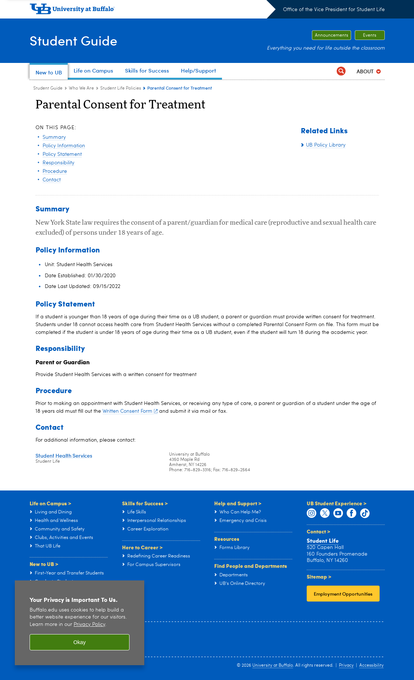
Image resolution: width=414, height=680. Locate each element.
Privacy (346, 665)
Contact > (318, 531)
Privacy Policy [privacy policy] (89, 624)
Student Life (323, 540)
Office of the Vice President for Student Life (334, 9)
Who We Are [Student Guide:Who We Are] (81, 88)
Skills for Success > (145, 503)
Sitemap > (319, 576)
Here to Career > (142, 547)
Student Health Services (64, 455)
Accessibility (371, 665)
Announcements (331, 35)
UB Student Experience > (337, 503)
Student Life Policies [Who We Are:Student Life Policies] (120, 88)
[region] (79, 622)
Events (369, 35)
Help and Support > (238, 503)
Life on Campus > (50, 503)
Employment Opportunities (343, 593)
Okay (79, 642)
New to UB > (44, 563)
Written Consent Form (130, 411)
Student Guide (73, 40)
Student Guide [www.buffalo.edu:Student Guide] (48, 88)
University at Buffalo (272, 665)
